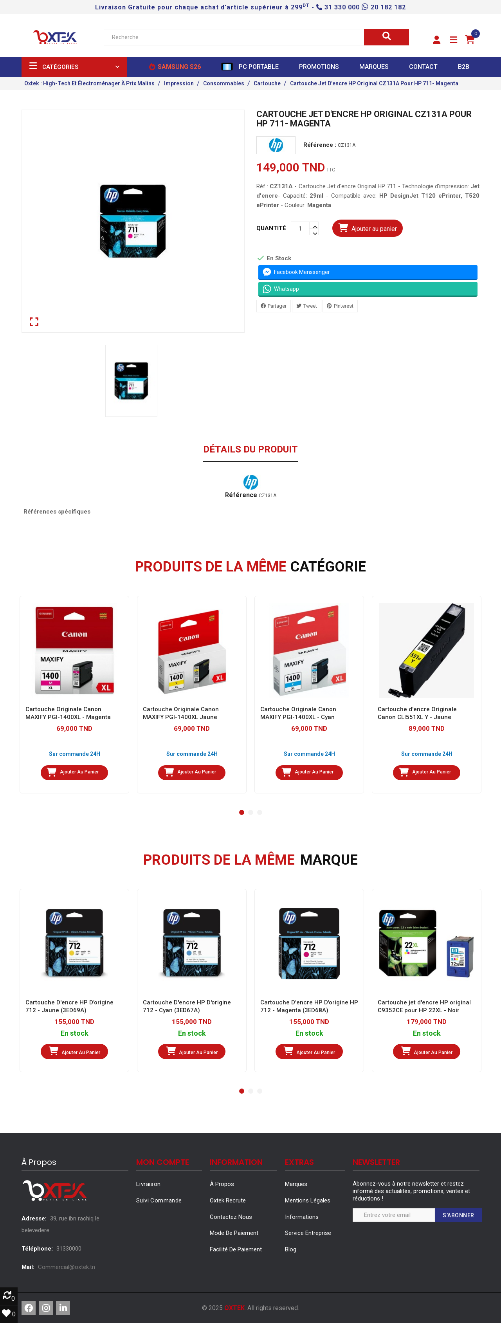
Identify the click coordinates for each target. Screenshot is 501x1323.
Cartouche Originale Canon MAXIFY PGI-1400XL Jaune (181, 713)
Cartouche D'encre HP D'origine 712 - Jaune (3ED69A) (69, 1006)
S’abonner (458, 1215)
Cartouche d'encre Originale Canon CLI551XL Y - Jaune (417, 713)
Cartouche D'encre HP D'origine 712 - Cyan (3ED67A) (187, 1006)
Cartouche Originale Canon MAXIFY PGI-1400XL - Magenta (68, 713)
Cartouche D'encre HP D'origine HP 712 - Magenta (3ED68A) (309, 1006)
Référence (241, 495)
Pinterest (343, 306)
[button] (436, 40)
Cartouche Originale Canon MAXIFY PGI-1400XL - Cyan (298, 713)
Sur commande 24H (74, 754)
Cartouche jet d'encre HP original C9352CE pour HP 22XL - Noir (424, 1006)
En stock (74, 1033)
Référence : (319, 144)
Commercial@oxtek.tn (66, 1267)
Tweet (310, 306)
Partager (277, 306)
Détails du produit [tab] (250, 450)
